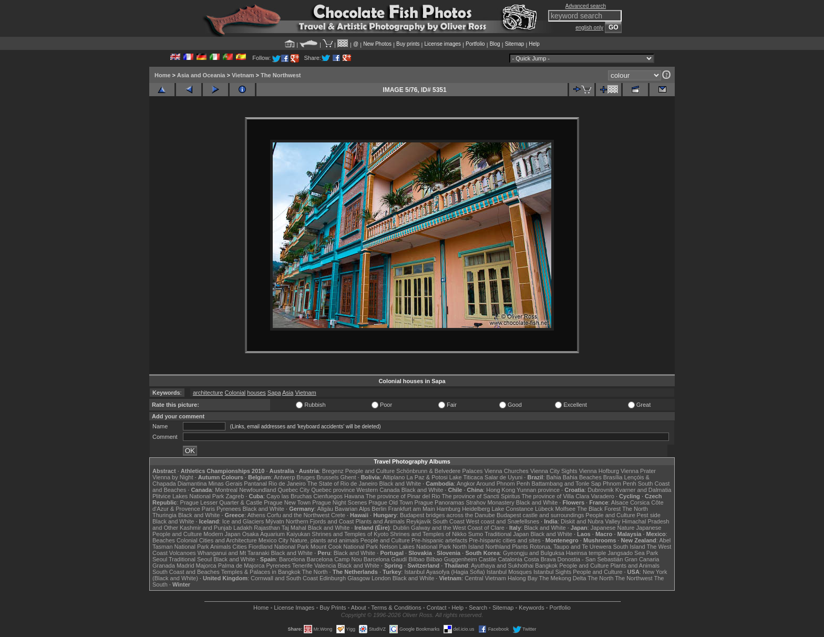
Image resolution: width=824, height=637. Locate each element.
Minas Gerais (225, 483)
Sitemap (514, 44)
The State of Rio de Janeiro (342, 483)
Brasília (613, 477)
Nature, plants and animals (324, 540)
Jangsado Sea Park (632, 553)
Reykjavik (418, 521)
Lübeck (544, 509)
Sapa (274, 392)
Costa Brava (540, 559)
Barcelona (292, 559)
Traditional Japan (507, 534)
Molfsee (565, 509)
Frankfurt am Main (411, 509)
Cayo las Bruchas (289, 496)
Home (162, 75)
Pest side (649, 515)
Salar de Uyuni (503, 477)
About (358, 607)
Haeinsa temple (586, 553)
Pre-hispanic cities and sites (504, 540)
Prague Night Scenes (339, 502)
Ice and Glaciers (243, 521)
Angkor (466, 483)
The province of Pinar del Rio (403, 496)
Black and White (400, 483)
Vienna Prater (638, 471)
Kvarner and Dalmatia (643, 490)
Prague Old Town (390, 502)
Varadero (602, 496)
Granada (163, 565)
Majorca (206, 565)
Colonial (234, 392)
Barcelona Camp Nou (334, 559)
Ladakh (242, 528)
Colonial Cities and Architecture (217, 540)
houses (256, 392)
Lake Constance (512, 509)
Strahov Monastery (490, 502)
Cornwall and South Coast (284, 578)
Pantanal (255, 483)
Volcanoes (182, 553)
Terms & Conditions (396, 607)
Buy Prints (333, 607)
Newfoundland (257, 490)
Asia (287, 392)
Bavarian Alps (352, 509)
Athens (256, 515)
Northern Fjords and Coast (320, 521)
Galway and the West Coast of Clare (457, 528)
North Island (467, 546)
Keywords (531, 607)
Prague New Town (287, 502)
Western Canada (377, 490)
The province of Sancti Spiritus (481, 496)
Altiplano (394, 477)
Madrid (185, 565)
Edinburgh (333, 578)
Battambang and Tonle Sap (566, 483)
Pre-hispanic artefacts (439, 540)
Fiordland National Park (279, 546)
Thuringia (164, 515)
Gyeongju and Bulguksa (533, 553)
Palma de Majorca (241, 565)
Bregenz (333, 471)
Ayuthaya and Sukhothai (502, 565)
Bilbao (416, 559)
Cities (239, 546)
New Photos (377, 44)
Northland (498, 546)
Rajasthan (267, 528)
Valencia (325, 565)
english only (589, 27)
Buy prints (407, 44)
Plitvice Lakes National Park (188, 496)
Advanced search (585, 6)
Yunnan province (538, 490)
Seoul (159, 559)
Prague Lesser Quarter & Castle (221, 502)
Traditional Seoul (190, 559)
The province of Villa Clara (556, 496)
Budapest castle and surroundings (540, 515)
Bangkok (546, 565)
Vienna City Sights (554, 471)
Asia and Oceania (201, 75)
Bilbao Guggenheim (451, 559)
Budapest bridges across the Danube (447, 515)
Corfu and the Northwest (298, 515)
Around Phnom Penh (503, 483)
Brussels (327, 477)
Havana (354, 496)
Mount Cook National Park (344, 546)
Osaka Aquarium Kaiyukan (276, 534)
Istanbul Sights (552, 572)
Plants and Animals (380, 521)
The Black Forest (599, 509)
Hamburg (448, 509)
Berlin (379, 509)
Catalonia (510, 559)
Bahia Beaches (582, 477)
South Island (629, 546)
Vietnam (243, 75)
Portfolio (475, 44)
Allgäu (325, 509)
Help (534, 44)
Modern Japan (221, 534)
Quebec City (294, 490)
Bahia (554, 477)
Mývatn (274, 521)
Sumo (475, 534)
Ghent (348, 477)
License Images (294, 607)
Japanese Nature (613, 528)
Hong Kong (500, 490)
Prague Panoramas (440, 502)
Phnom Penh (619, 483)
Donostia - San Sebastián (590, 559)
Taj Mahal (294, 528)
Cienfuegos (328, 496)
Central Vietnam (485, 578)
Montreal (226, 490)
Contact (437, 607)
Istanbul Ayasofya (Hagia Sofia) (444, 572)
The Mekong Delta (562, 578)
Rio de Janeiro (287, 483)
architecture (208, 392)
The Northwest (281, 75)
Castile (488, 559)
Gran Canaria (641, 559)
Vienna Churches (507, 471)
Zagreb (234, 496)
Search (478, 607)
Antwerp (284, 477)
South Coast (448, 521)
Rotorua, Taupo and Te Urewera (571, 546)
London (381, 578)
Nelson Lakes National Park (415, 546)
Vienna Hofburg (599, 471)
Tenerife (302, 565)
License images (443, 44)
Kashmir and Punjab (206, 528)
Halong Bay (523, 578)
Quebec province (333, 490)
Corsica (640, 502)
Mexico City (274, 540)
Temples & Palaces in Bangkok (261, 572)
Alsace (620, 502)
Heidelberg (476, 509)
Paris (208, 509)
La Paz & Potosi (427, 477)
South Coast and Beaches (186, 572)
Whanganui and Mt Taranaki (234, 553)
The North (635, 509)
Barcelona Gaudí (385, 559)
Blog (495, 44)
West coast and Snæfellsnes (502, 521)
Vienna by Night (172, 477)
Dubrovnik (601, 490)
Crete (338, 515)
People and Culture (370, 471)
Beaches (163, 540)
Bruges (305, 477)
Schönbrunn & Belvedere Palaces (439, 471)
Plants (520, 546)
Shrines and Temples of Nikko (428, 534)
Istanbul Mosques (509, 572)
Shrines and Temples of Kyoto (350, 534)
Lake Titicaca (466, 477)
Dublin (401, 528)
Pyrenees (229, 509)
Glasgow (358, 578)
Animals (220, 546)
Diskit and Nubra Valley (591, 521)
